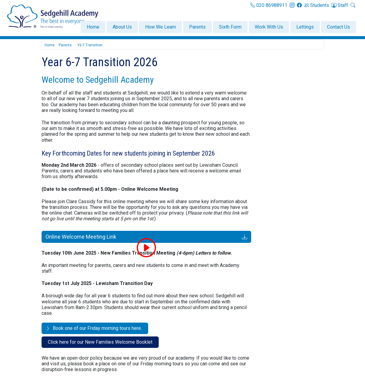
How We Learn (160, 27)
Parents (197, 27)
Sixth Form (230, 27)
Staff (340, 5)
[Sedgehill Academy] (52, 16)
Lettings (305, 27)
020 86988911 (268, 5)
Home (93, 27)
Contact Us (338, 27)
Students (316, 5)
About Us (122, 27)
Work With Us (269, 27)
